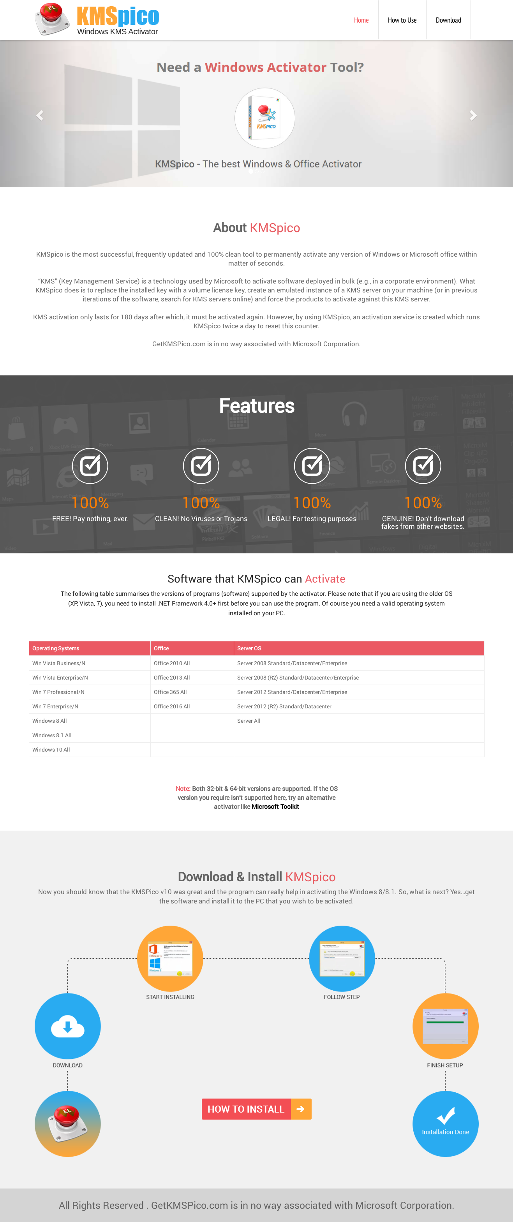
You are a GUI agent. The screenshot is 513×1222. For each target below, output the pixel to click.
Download (448, 20)
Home (366, 15)
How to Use (402, 20)
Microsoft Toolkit (275, 806)
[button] (38, 113)
